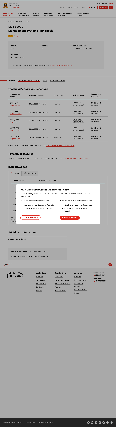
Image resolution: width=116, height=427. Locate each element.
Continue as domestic (30, 217)
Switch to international (69, 217)
